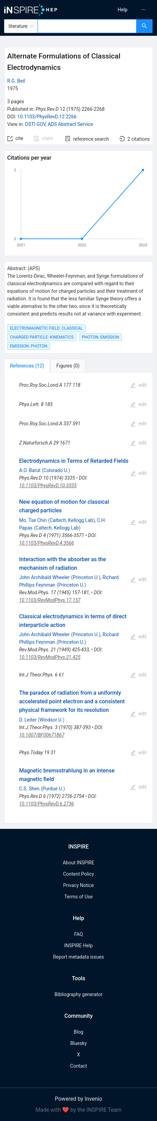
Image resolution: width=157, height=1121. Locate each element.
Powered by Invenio (78, 1099)
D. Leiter (28, 720)
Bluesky (78, 1043)
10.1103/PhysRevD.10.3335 (48, 485)
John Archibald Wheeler (44, 577)
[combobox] (87, 26)
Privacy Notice (78, 885)
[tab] (27, 366)
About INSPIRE (78, 862)
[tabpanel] (78, 598)
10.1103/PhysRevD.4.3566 (46, 543)
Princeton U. (86, 577)
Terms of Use (78, 896)
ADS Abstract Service (70, 124)
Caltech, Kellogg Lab (71, 520)
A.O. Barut (29, 470)
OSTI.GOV (35, 124)
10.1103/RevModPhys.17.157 (50, 600)
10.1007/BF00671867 (41, 735)
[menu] (119, 9)
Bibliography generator (78, 994)
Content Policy (78, 874)
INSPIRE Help (78, 945)
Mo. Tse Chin (33, 520)
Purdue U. (53, 788)
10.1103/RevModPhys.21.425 (50, 657)
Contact (78, 1066)
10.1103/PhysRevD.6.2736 (46, 804)
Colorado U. (56, 470)
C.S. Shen (29, 788)
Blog (78, 1032)
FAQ (78, 934)
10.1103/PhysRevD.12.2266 (47, 116)
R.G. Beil (16, 81)
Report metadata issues (78, 957)
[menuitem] (123, 9)
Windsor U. (51, 720)
